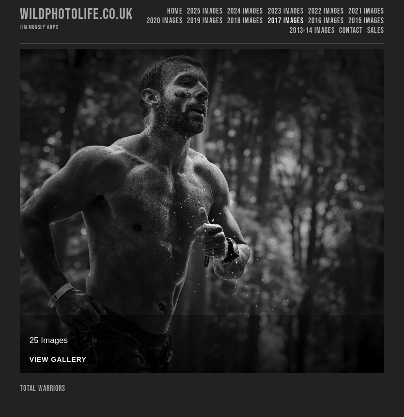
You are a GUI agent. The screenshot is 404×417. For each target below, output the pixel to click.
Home (175, 11)
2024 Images (245, 11)
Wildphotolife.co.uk (76, 14)
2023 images (286, 11)
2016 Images (326, 21)
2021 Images (366, 11)
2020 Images (165, 21)
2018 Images (245, 21)
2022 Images (326, 11)
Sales (375, 30)
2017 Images (286, 21)
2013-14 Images (312, 30)
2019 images (205, 21)
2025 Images (205, 11)
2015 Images (366, 21)
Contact (351, 30)
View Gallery (58, 359)
